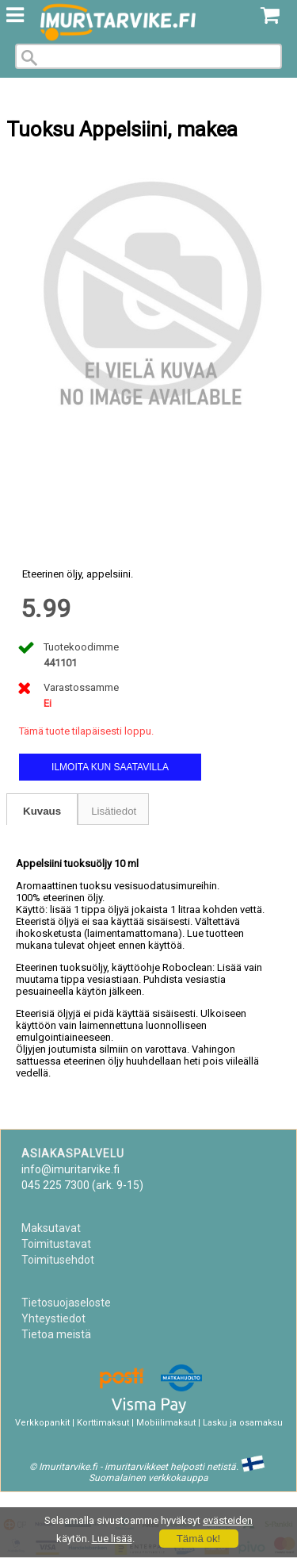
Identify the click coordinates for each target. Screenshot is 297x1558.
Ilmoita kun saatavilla (110, 767)
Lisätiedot (113, 811)
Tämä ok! (199, 1539)
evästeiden (228, 1520)
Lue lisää (112, 1539)
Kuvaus (42, 811)
